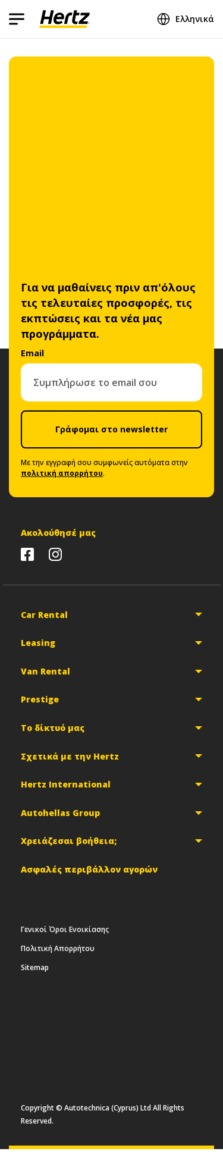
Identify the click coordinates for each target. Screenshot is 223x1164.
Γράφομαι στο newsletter (111, 429)
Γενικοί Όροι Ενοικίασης (65, 929)
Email (32, 353)
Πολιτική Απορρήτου (58, 948)
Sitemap (35, 967)
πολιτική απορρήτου (62, 473)
